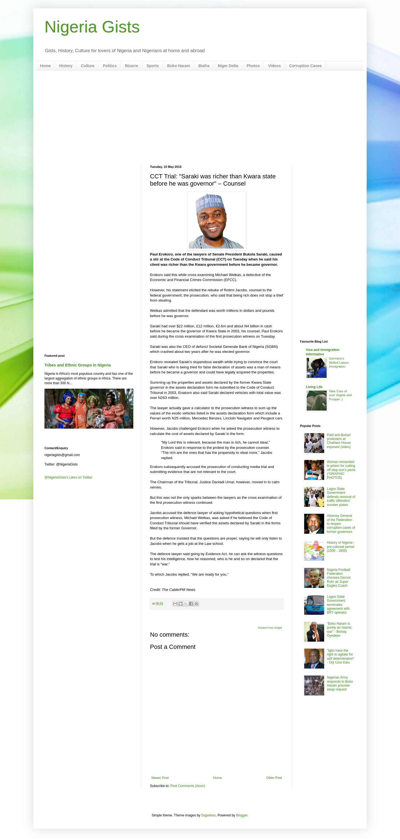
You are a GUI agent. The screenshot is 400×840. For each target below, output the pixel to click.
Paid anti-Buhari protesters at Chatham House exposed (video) (339, 441)
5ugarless (208, 815)
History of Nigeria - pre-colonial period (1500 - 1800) (340, 547)
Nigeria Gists (92, 26)
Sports (152, 66)
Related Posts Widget (270, 627)
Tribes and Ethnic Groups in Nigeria (77, 365)
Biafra (203, 66)
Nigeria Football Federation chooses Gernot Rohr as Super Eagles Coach (339, 578)
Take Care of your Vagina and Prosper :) (340, 395)
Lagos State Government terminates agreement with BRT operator (338, 605)
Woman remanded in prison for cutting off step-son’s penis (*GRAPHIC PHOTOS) (341, 470)
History (65, 66)
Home (45, 66)
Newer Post (160, 778)
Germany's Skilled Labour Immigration (339, 362)
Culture (87, 66)
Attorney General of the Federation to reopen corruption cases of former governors (341, 524)
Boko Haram (178, 66)
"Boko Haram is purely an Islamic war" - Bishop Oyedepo (339, 629)
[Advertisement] (200, 118)
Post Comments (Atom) (187, 786)
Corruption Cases (305, 66)
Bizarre (131, 66)
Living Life (314, 387)
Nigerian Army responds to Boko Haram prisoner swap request (340, 683)
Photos (253, 66)
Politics (110, 66)
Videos (274, 66)
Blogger (242, 815)
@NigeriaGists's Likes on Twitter (68, 477)
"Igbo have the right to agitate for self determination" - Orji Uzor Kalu (340, 656)
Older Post (274, 778)
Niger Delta (228, 66)
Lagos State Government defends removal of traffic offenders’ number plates (341, 497)
